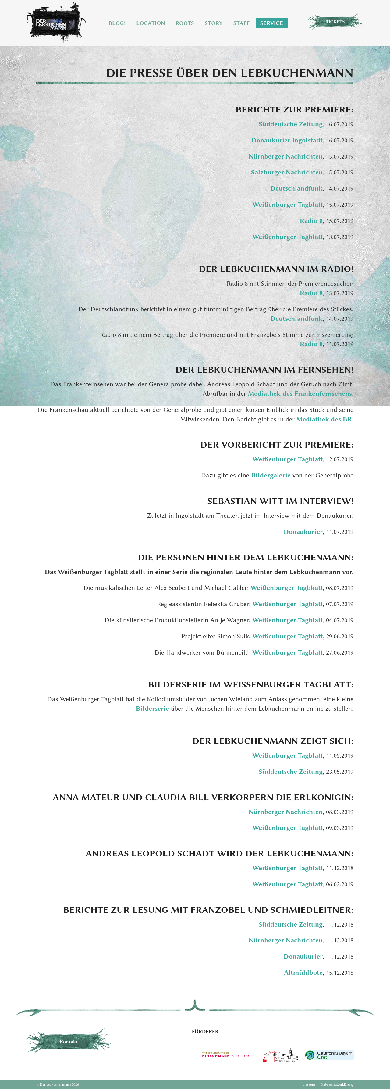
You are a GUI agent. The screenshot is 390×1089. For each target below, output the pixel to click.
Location (150, 23)
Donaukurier (303, 531)
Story (214, 23)
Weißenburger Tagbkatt (286, 587)
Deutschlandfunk (296, 188)
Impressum (306, 1084)
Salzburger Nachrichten (287, 172)
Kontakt (69, 1041)
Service (271, 23)
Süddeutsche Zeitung (291, 124)
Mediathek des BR (324, 419)
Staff (241, 23)
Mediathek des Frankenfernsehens (300, 393)
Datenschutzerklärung (337, 1084)
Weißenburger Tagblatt (287, 204)
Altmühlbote (303, 972)
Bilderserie (153, 708)
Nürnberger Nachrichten (286, 156)
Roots (185, 23)
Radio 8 (311, 220)
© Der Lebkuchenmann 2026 (58, 1084)
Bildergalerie (271, 475)
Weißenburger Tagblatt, (289, 636)
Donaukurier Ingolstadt (287, 140)
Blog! (117, 23)
